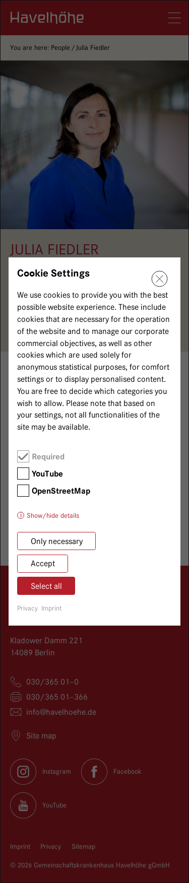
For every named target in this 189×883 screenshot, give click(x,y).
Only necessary (57, 541)
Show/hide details (53, 515)
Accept (43, 563)
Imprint (51, 608)
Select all (46, 586)
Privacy (27, 608)
